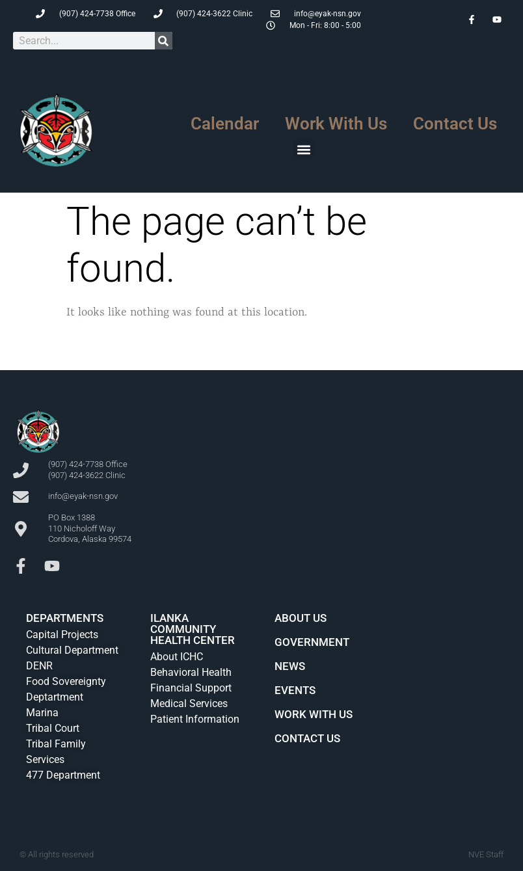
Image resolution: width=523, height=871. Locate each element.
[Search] (163, 40)
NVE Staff (485, 854)
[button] (303, 149)
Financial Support (191, 688)
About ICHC (176, 656)
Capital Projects (62, 634)
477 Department (63, 775)
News (290, 666)
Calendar (225, 123)
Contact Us (455, 123)
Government (312, 642)
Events (295, 690)
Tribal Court (52, 728)
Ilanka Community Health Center (192, 629)
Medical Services (189, 703)
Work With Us (336, 123)
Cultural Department (72, 650)
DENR (39, 666)
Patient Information (194, 719)
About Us (301, 617)
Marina (42, 712)
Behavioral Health (191, 672)
